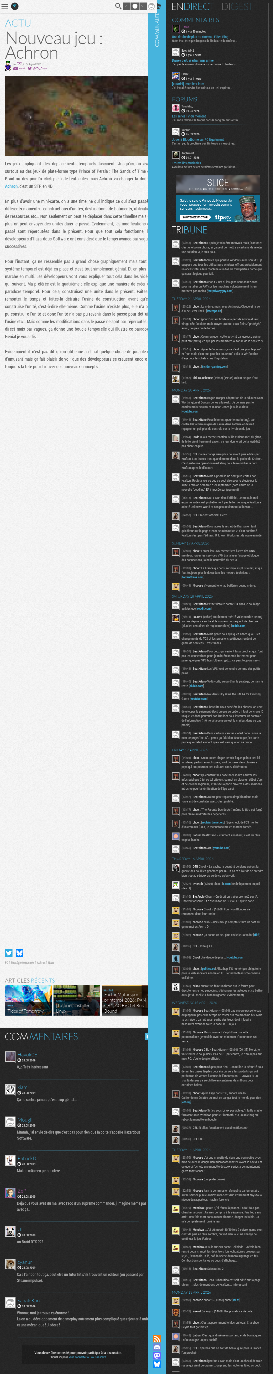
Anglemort (192, 153)
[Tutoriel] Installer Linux (192, 83)
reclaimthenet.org (218, 849)
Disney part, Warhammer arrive (197, 60)
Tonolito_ (192, 106)
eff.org (198, 1130)
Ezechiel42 (192, 50)
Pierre (189, 74)
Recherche (114, 6)
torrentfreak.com (197, 590)
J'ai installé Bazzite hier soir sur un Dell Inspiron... (207, 87)
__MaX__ (191, 27)
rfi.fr (189, 966)
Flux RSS (162, 1338)
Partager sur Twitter (8, 953)
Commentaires (200, 19)
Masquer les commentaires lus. (144, 1036)
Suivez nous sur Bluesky (162, 1364)
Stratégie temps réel (22, 962)
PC (6, 962)
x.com (232, 910)
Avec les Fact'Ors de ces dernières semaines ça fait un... (209, 167)
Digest (242, 6)
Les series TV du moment (193, 116)
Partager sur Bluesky (19, 953)
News (51, 962)
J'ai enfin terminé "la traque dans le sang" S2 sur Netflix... (211, 119)
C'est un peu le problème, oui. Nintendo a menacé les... (209, 143)
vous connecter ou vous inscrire (85, 1357)
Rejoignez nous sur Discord (162, 1347)
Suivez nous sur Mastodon (162, 1355)
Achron (11, 186)
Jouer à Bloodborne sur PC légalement (202, 139)
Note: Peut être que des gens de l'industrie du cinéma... (209, 40)
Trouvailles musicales (191, 163)
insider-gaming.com (219, 370)
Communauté (161, 662)
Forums (189, 98)
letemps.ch (225, 310)
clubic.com (214, 703)
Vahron (190, 129)
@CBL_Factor (40, 68)
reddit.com (221, 621)
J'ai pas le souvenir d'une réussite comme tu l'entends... (209, 64)
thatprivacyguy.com (224, 290)
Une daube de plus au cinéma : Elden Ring (205, 37)
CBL (19, 63)
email (22, 68)
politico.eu (213, 997)
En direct (197, 6)
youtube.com (195, 415)
